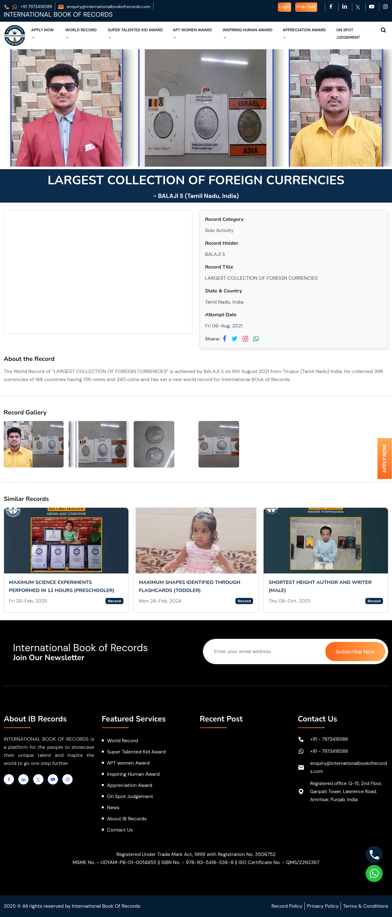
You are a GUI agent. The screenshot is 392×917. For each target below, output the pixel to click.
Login (284, 7)
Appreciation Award (304, 33)
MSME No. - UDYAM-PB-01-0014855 (114, 862)
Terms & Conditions (365, 906)
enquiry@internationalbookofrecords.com (104, 6)
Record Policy (286, 906)
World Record (81, 33)
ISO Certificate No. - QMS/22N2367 (278, 862)
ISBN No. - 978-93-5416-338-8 (197, 862)
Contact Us (120, 830)
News (113, 807)
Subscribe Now (355, 651)
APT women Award (128, 763)
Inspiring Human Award (248, 33)
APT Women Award (192, 33)
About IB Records (127, 818)
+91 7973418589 (28, 6)
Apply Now (42, 33)
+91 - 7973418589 (329, 739)
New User (306, 7)
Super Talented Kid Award (135, 33)
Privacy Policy (323, 906)
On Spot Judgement (348, 33)
